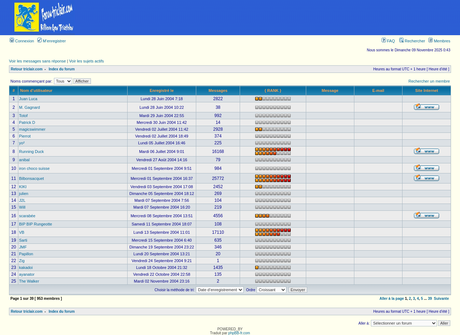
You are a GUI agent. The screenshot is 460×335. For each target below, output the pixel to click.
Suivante (441, 299)
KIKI (23, 187)
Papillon (26, 254)
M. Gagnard (29, 107)
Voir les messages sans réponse (37, 61)
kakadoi (26, 267)
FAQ (388, 41)
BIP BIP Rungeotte (35, 224)
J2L (22, 200)
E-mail (378, 90)
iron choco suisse (34, 168)
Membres (439, 41)
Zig (21, 261)
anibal (24, 160)
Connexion (22, 41)
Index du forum (62, 69)
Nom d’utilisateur (36, 90)
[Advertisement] (274, 17)
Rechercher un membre (429, 81)
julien (23, 193)
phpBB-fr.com (239, 333)
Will (22, 207)
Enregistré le (162, 90)
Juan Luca (28, 99)
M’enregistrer (51, 41)
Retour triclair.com (26, 69)
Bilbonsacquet (31, 178)
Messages (217, 90)
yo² (21, 143)
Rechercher (412, 41)
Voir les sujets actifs (86, 61)
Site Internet (426, 90)
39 (430, 299)
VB (21, 232)
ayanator (26, 274)
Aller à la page (392, 299)
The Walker (29, 281)
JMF (23, 247)
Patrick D (27, 122)
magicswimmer (32, 129)
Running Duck (31, 151)
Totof (23, 115)
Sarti (23, 240)
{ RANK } (272, 90)
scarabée (27, 216)
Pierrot (25, 136)
